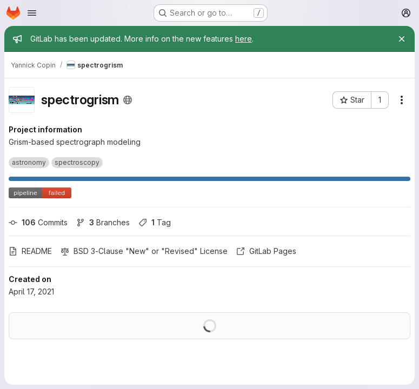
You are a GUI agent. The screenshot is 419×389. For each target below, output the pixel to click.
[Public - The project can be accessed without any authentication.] (127, 100)
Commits (38, 222)
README (30, 251)
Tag (154, 222)
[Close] (401, 38)
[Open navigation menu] (32, 13)
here (243, 38)
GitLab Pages (266, 251)
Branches (103, 222)
